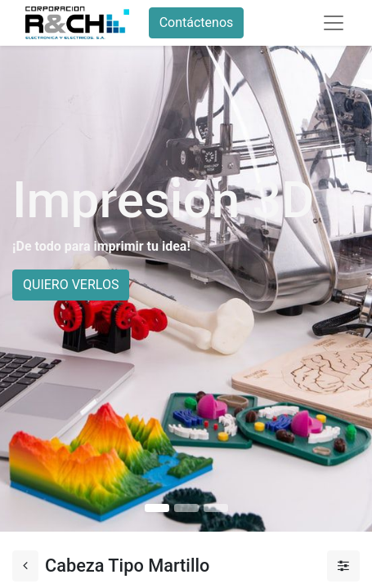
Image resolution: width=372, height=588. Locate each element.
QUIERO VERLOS (71, 284)
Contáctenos (196, 22)
